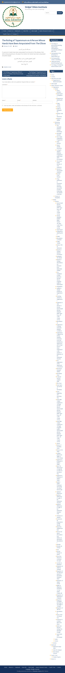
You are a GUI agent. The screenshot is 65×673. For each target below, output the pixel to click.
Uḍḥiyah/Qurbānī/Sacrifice (60, 100)
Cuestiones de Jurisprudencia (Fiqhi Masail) (60, 522)
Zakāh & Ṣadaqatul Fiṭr (59, 110)
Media (54, 199)
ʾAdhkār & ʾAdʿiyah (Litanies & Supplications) (59, 291)
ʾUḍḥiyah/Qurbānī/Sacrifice (60, 233)
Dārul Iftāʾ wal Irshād (56, 78)
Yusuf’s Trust (6, 34)
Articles (55, 643)
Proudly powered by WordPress (24, 671)
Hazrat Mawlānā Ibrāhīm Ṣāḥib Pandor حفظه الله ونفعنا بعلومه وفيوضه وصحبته (59, 222)
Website (35, 100)
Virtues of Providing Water (59, 446)
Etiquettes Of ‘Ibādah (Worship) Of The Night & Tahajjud (60, 603)
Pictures (57, 201)
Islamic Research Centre (45, 31)
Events (56, 641)
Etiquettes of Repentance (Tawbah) (60, 596)
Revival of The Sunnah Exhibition (59, 170)
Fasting (58, 107)
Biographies (59, 286)
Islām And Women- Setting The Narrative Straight (59, 629)
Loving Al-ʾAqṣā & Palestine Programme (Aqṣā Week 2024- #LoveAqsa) (59, 154)
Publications (56, 87)
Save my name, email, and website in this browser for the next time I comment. (23, 105)
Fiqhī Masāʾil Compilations (59, 95)
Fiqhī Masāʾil (59, 229)
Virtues (58, 443)
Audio (56, 639)
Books (56, 89)
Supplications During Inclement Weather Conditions (59, 328)
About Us (10, 31)
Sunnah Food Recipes (58, 175)
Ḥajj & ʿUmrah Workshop (59, 146)
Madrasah (17, 31)
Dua (58, 549)
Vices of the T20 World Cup (59, 616)
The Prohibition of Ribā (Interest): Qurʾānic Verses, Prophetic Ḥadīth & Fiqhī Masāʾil (59, 278)
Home (4, 31)
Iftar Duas (59, 383)
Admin (16, 46)
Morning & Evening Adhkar (59, 370)
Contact (15, 34)
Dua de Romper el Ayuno (59, 553)
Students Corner (7, 67)
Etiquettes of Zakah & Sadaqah (60, 567)
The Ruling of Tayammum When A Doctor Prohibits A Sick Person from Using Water (13, 73)
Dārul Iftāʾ (25, 31)
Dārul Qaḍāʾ (34, 31)
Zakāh (58, 236)
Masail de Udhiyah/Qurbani (60, 528)
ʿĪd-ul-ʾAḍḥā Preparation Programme (59, 138)
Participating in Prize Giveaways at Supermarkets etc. (56, 55)
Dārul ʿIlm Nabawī (57, 650)
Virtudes (59, 544)
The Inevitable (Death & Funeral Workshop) (59, 128)
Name (4, 100)
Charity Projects (57, 657)
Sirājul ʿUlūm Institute (36, 7)
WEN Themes (45, 671)
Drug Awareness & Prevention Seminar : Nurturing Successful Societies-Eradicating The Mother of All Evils (59, 186)
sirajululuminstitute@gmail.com (12, 2)
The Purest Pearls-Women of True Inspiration (59, 164)
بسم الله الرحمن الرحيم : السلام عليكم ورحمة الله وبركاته (36, 2)
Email (19, 100)
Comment (5, 84)
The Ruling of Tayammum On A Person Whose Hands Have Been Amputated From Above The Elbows (36, 73)
